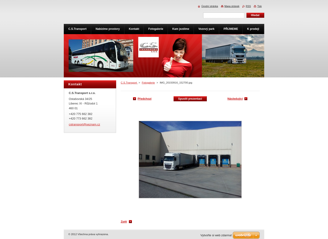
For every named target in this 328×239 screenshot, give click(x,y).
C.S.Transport (129, 82)
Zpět (124, 221)
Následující (235, 98)
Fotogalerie (148, 82)
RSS (248, 6)
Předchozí (144, 98)
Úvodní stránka (209, 6)
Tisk (259, 6)
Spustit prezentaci (190, 98)
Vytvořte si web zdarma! (216, 235)
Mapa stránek (231, 6)
